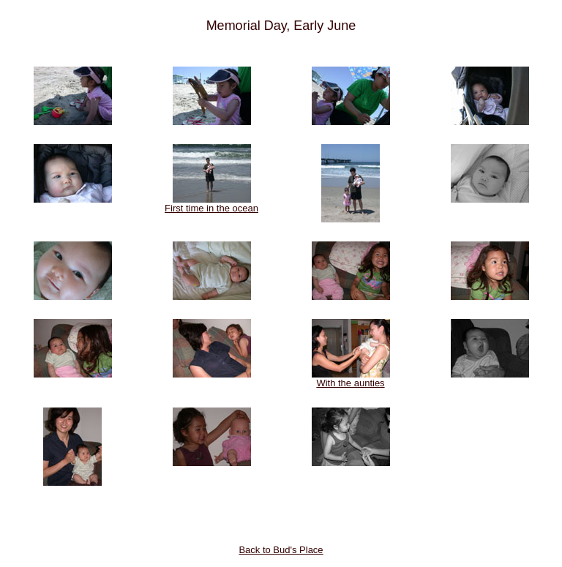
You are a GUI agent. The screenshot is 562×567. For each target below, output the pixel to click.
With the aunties (351, 378)
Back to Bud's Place (281, 549)
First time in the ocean (211, 204)
